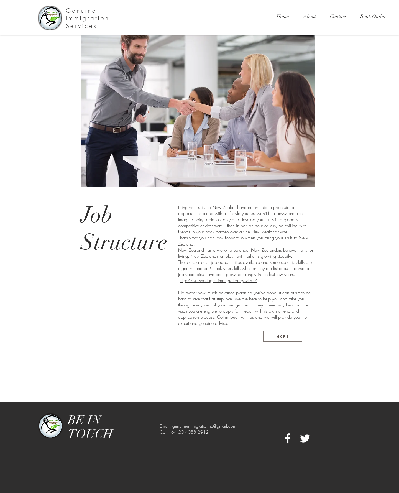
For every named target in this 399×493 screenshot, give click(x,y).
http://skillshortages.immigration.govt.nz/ (218, 280)
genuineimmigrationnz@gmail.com (204, 426)
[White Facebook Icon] (287, 438)
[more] (282, 336)
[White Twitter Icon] (305, 438)
